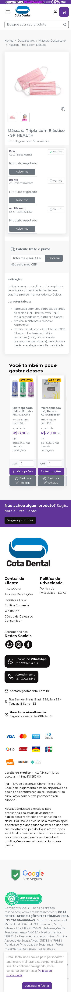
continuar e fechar (37, 985)
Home (9, 40)
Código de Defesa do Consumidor (19, 618)
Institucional (13, 588)
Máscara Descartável (52, 40)
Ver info (56, 152)
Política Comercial (17, 605)
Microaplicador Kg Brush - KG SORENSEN (51, 411)
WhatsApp (12, 611)
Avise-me (22, 171)
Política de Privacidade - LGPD (53, 590)
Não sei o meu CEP (24, 264)
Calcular (54, 258)
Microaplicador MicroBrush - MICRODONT (22, 411)
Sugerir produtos (20, 520)
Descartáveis (26, 40)
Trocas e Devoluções (19, 594)
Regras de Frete (15, 599)
